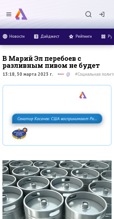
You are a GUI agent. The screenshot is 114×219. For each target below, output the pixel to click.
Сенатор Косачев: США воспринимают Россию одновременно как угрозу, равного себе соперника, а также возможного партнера (55, 132)
